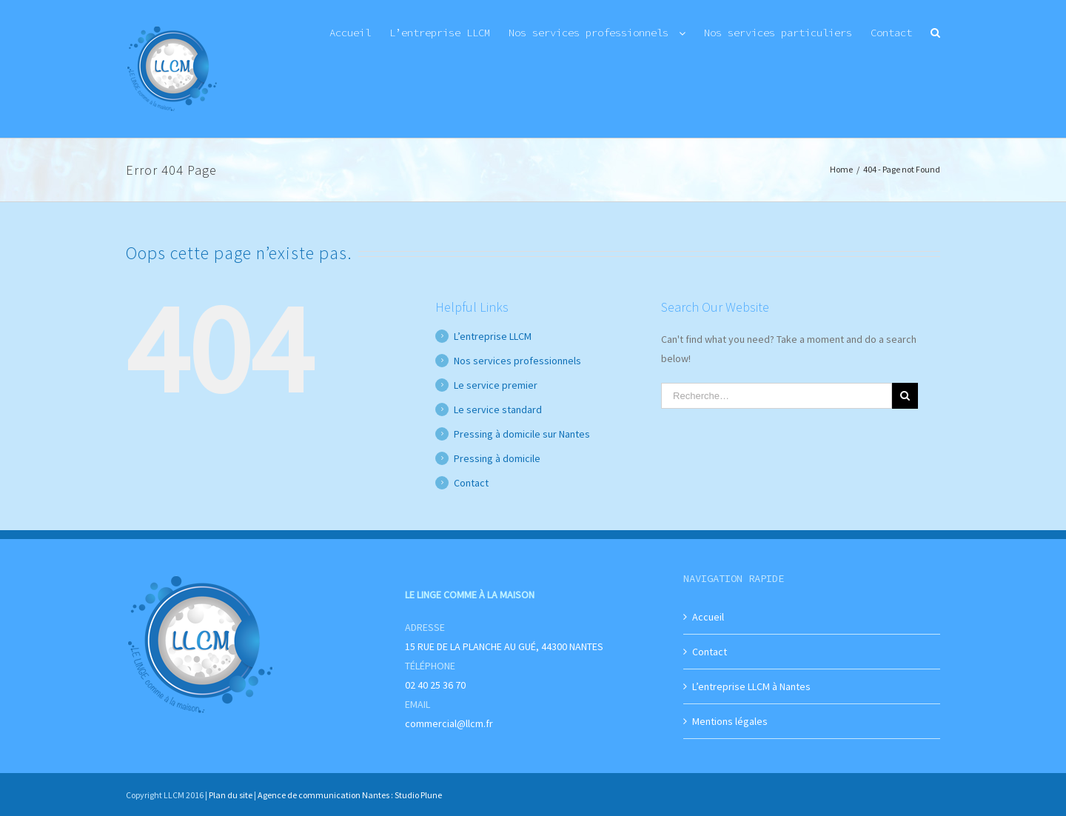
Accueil (708, 616)
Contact (471, 482)
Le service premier (495, 385)
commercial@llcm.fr (449, 723)
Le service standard (498, 409)
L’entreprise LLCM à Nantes (751, 686)
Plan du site (230, 794)
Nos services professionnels (517, 360)
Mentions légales (730, 721)
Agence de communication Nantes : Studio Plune (350, 794)
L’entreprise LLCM (493, 336)
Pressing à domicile (497, 458)
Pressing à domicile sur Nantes (522, 434)
